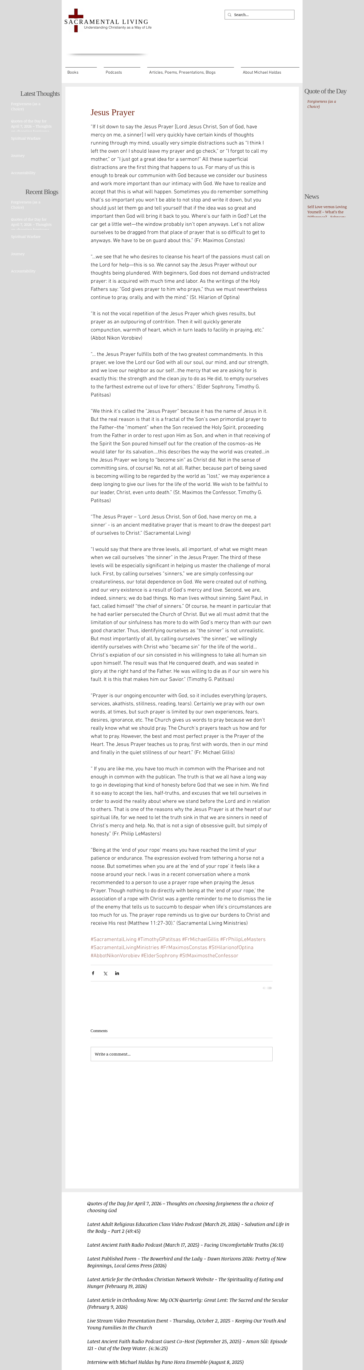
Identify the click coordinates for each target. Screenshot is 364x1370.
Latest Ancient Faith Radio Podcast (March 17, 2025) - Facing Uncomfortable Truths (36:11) (185, 1244)
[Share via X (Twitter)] (105, 973)
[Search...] (259, 14)
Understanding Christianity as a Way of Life (118, 27)
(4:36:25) (158, 1348)
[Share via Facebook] (93, 973)
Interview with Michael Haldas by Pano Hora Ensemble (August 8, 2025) (165, 1361)
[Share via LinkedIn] (117, 973)
